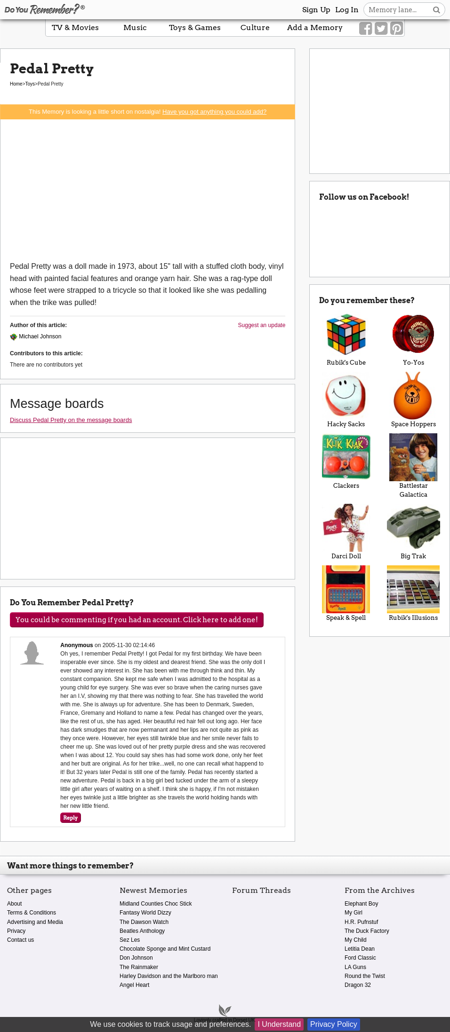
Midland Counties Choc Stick (156, 903)
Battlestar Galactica (413, 465)
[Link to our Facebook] (365, 28)
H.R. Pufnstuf (361, 922)
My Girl (353, 912)
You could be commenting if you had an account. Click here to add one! (137, 620)
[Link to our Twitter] (381, 28)
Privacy (16, 931)
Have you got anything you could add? (214, 111)
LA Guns (355, 967)
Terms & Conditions (31, 912)
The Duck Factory (367, 931)
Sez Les (130, 940)
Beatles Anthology (142, 931)
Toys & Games (195, 27)
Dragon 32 (358, 985)
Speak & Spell (345, 593)
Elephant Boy (361, 903)
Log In (347, 9)
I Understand (279, 1024)
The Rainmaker (139, 967)
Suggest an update (262, 325)
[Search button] (436, 9)
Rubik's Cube (345, 338)
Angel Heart (134, 985)
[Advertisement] (147, 190)
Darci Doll (345, 532)
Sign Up (316, 9)
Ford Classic (360, 957)
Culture (255, 27)
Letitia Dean (360, 949)
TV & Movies (75, 27)
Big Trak (413, 532)
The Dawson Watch (144, 922)
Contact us (20, 940)
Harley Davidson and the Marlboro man (169, 976)
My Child (356, 940)
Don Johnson (136, 957)
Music (135, 27)
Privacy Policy (333, 1024)
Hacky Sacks (345, 400)
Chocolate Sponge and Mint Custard (165, 949)
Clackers (345, 461)
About (14, 903)
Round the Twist (365, 976)
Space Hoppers (413, 400)
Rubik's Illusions (413, 593)
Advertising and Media (35, 922)
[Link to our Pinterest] (396, 28)
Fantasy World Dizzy (145, 912)
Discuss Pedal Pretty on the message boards (71, 419)
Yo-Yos (413, 338)
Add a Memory (315, 27)
